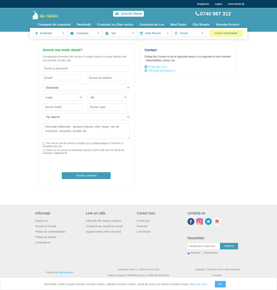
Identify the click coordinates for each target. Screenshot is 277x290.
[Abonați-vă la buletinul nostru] (204, 246)
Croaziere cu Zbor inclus (115, 24)
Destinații (84, 24)
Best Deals (178, 24)
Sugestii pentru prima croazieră (103, 231)
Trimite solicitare (86, 175)
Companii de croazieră (54, 24)
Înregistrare (203, 4)
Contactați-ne (42, 242)
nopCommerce (65, 272)
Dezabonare (211, 252)
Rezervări (142, 226)
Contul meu (143, 220)
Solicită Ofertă (131, 13)
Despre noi (41, 220)
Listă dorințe (144, 231)
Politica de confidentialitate (93, 143)
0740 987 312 (215, 13)
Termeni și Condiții (45, 226)
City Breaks (201, 24)
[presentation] (86, 161)
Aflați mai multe (198, 284)
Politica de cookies (45, 237)
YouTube (217, 221)
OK (220, 284)
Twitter (208, 221)
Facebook (191, 221)
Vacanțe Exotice (227, 24)
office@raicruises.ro (161, 70)
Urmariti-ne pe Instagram (199, 221)
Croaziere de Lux (151, 24)
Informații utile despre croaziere (103, 220)
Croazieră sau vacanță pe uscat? (104, 226)
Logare (218, 4)
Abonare (195, 252)
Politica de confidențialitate (50, 231)
